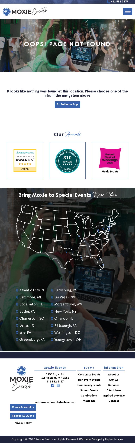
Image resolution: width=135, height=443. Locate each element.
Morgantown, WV (69, 304)
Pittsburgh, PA (66, 325)
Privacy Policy (23, 423)
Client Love (114, 390)
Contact (113, 400)
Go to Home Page (67, 104)
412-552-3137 (119, 2)
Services (113, 385)
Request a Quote (23, 415)
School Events (89, 390)
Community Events (89, 385)
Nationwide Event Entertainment (55, 402)
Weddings (89, 400)
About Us (114, 374)
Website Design (90, 439)
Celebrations (89, 395)
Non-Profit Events (89, 379)
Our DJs (113, 379)
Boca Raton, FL (31, 304)
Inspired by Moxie (114, 395)
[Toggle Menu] (128, 11)
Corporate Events (89, 374)
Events (89, 367)
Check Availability (23, 407)
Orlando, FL (64, 318)
